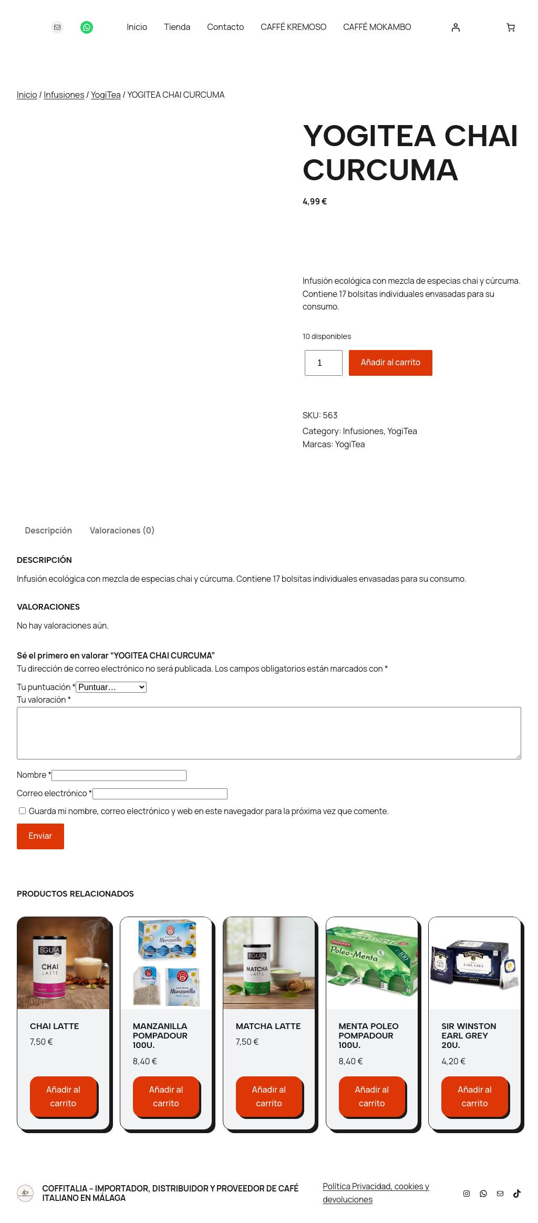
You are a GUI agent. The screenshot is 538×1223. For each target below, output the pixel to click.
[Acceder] (455, 27)
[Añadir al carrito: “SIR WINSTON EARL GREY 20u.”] (474, 1096)
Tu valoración (44, 699)
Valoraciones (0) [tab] (122, 530)
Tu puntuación (46, 687)
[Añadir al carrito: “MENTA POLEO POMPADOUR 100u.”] (372, 1096)
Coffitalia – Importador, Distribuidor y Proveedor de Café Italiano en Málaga (170, 1193)
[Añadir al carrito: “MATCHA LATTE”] (269, 1096)
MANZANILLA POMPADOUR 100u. (160, 1036)
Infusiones (64, 94)
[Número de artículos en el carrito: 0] (510, 27)
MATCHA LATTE (268, 1026)
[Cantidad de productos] (324, 363)
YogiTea (106, 94)
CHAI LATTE (54, 1026)
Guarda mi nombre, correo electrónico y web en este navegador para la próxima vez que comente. (209, 811)
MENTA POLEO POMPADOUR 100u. (369, 1036)
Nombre (34, 774)
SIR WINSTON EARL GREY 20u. (468, 1036)
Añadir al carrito (391, 362)
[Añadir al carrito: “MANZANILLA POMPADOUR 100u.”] (166, 1096)
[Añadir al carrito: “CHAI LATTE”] (63, 1096)
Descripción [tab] (48, 530)
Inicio (27, 94)
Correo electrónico (54, 793)
